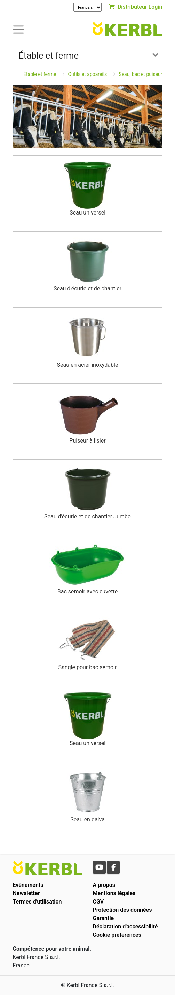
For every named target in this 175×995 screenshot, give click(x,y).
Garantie (103, 918)
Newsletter (26, 893)
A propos (104, 885)
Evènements (28, 885)
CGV (98, 901)
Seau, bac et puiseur (140, 74)
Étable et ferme (39, 74)
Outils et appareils (87, 74)
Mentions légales (114, 893)
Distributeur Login (135, 6)
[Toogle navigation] (18, 29)
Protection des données (122, 910)
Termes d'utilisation (37, 901)
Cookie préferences (117, 935)
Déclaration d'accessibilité (125, 926)
